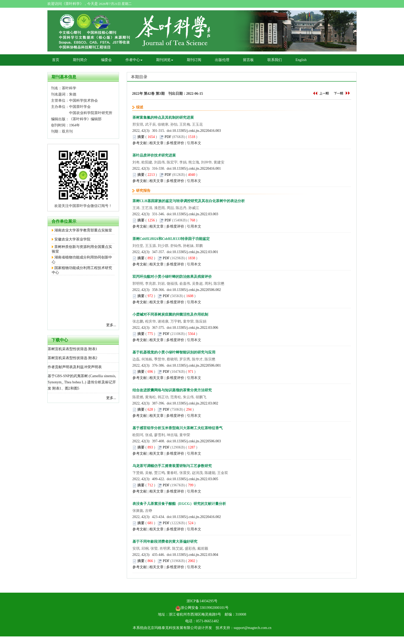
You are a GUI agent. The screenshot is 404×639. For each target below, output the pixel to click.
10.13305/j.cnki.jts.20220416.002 (196, 517)
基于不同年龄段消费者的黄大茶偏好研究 (164, 541)
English (301, 60)
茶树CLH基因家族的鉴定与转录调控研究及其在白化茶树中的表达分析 (188, 201)
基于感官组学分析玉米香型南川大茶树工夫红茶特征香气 (177, 428)
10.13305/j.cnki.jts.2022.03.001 (195, 252)
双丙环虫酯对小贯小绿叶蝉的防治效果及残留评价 (172, 277)
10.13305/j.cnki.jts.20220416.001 (196, 168)
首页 (55, 60)
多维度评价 (175, 143)
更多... (111, 325)
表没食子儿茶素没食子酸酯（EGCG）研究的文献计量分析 (179, 504)
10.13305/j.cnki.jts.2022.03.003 (195, 214)
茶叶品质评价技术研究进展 (154, 155)
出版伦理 (222, 60)
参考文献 (139, 143)
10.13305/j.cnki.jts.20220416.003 (196, 131)
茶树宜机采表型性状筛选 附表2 (72, 358)
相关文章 (156, 143)
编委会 (106, 60)
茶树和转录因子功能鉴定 (171, 239)
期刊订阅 (194, 60)
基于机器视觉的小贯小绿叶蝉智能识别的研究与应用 (173, 352)
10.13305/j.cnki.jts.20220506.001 (196, 365)
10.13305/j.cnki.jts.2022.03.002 (195, 403)
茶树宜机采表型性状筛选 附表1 (72, 349)
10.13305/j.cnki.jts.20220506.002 (196, 290)
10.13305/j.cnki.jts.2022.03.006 (195, 328)
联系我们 (274, 60)
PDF (168, 137)
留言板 (248, 60)
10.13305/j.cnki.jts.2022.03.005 (195, 479)
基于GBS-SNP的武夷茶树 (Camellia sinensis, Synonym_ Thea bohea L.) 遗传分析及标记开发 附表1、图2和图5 (82, 382)
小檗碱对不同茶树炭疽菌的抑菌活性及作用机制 (170, 314)
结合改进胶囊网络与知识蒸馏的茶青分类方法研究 (172, 390)
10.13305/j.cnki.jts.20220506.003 (196, 441)
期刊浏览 (164, 60)
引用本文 (194, 143)
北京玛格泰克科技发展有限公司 (172, 628)
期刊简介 (80, 60)
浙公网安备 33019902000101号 (202, 608)
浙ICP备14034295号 (202, 601)
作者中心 (133, 60)
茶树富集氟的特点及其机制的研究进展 (163, 117)
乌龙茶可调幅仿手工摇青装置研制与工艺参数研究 (172, 466)
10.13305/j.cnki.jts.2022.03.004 (195, 555)
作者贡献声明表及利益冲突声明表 (75, 367)
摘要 (141, 137)
